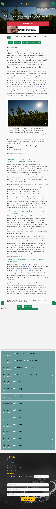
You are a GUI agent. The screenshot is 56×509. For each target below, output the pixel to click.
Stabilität (10, 271)
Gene (17, 87)
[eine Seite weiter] (54, 303)
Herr (14, 476)
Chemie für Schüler (14, 471)
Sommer (34, 229)
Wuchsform (11, 273)
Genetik (10, 42)
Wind (31, 271)
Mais (26, 164)
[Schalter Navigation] (53, 4)
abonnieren (28, 499)
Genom (25, 275)
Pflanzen (27, 267)
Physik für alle (12, 465)
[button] (43, 29)
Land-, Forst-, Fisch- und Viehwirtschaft (31, 42)
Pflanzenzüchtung (28, 91)
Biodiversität (40, 199)
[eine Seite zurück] (2, 303)
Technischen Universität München (37, 300)
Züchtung (41, 87)
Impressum (11, 460)
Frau (22, 476)
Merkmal (13, 239)
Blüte (23, 222)
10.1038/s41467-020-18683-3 (17, 153)
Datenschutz (12, 463)
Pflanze (40, 208)
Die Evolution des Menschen (17, 468)
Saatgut (29, 72)
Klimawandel (17, 42)
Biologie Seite (27, 3)
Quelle (27, 201)
